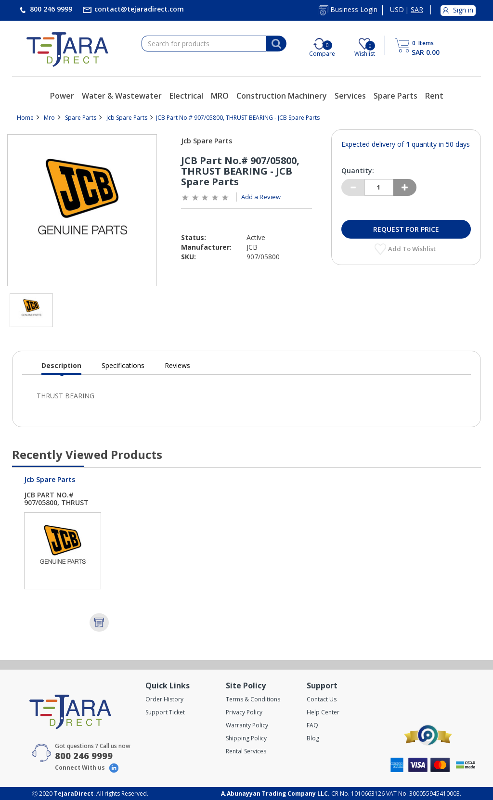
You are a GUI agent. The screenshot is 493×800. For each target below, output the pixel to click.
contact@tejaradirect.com (138, 8)
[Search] (276, 44)
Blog (313, 738)
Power (62, 95)
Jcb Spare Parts (126, 118)
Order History (164, 699)
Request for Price (406, 229)
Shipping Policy (246, 738)
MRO (220, 95)
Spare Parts (395, 95)
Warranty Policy (247, 725)
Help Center (323, 712)
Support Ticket (165, 712)
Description (61, 368)
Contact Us (322, 699)
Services (350, 95)
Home (25, 118)
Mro (49, 118)
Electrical (186, 95)
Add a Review (261, 196)
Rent (434, 95)
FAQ (312, 725)
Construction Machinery (281, 95)
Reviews (177, 365)
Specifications (123, 365)
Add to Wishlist (412, 248)
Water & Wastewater (122, 95)
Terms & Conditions (253, 699)
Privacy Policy (244, 712)
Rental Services (246, 751)
